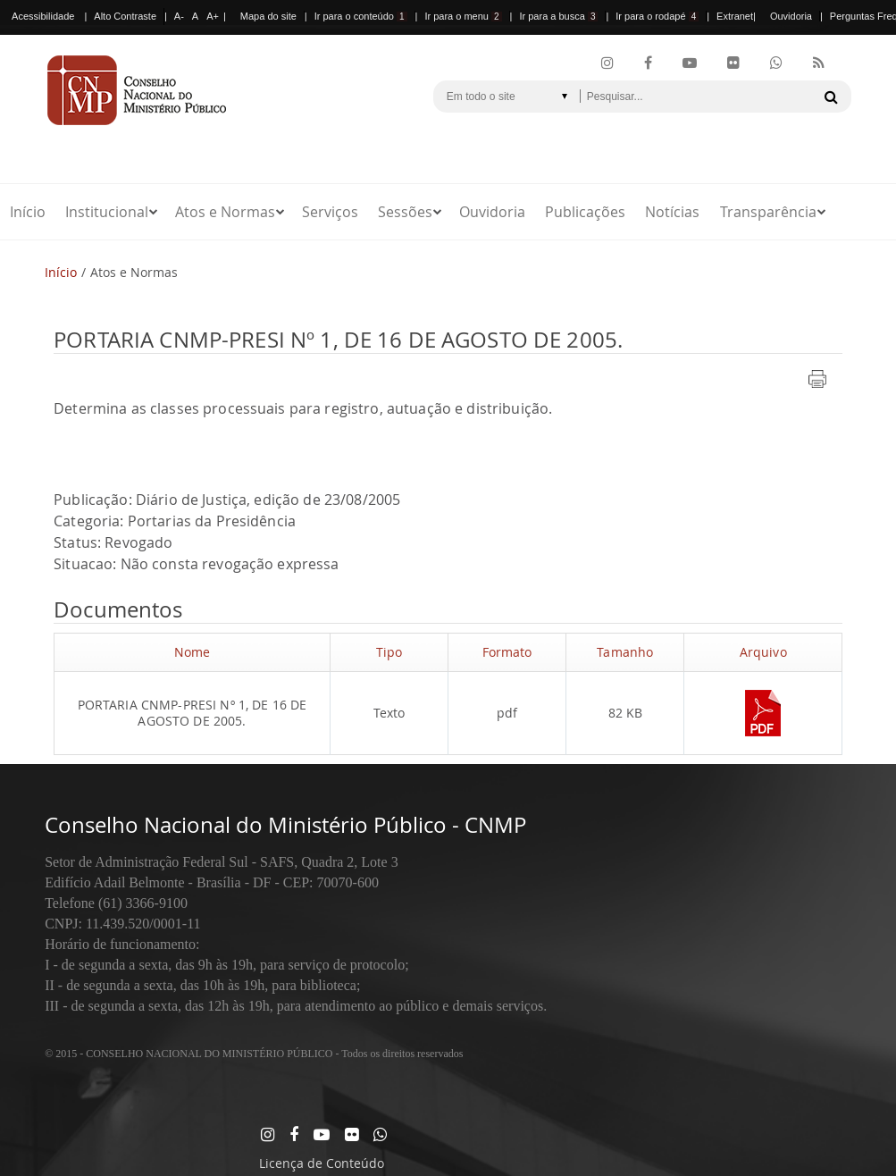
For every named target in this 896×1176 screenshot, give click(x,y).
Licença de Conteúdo (321, 1163)
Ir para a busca (558, 16)
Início (28, 212)
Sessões (405, 212)
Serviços (330, 212)
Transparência (768, 212)
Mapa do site (268, 16)
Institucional (106, 212)
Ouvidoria (791, 16)
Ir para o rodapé (657, 16)
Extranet (734, 16)
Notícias (672, 212)
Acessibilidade (43, 16)
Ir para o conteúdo (360, 16)
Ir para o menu (462, 16)
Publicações (585, 212)
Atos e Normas (225, 212)
